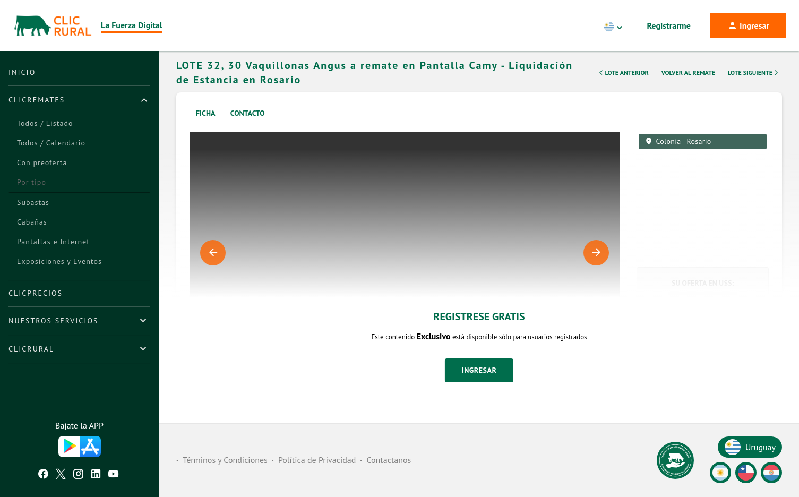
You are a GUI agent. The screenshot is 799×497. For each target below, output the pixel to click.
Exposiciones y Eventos (59, 261)
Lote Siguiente (754, 86)
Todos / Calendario (51, 143)
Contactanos (388, 460)
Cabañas (32, 222)
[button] (703, 417)
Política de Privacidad (317, 460)
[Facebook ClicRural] (43, 475)
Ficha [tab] (206, 127)
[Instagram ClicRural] (78, 475)
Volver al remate (688, 86)
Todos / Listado (45, 123)
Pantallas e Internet (53, 241)
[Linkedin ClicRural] (96, 475)
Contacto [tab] (247, 127)
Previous (213, 266)
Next (596, 266)
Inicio (22, 72)
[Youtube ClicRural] (113, 475)
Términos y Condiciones (225, 460)
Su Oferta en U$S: (703, 297)
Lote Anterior (622, 86)
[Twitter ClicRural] (61, 475)
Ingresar (479, 384)
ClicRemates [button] (36, 100)
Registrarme (669, 25)
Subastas (33, 202)
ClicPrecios (35, 293)
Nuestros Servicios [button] (53, 320)
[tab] (79, 100)
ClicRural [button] (31, 349)
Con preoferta (42, 162)
